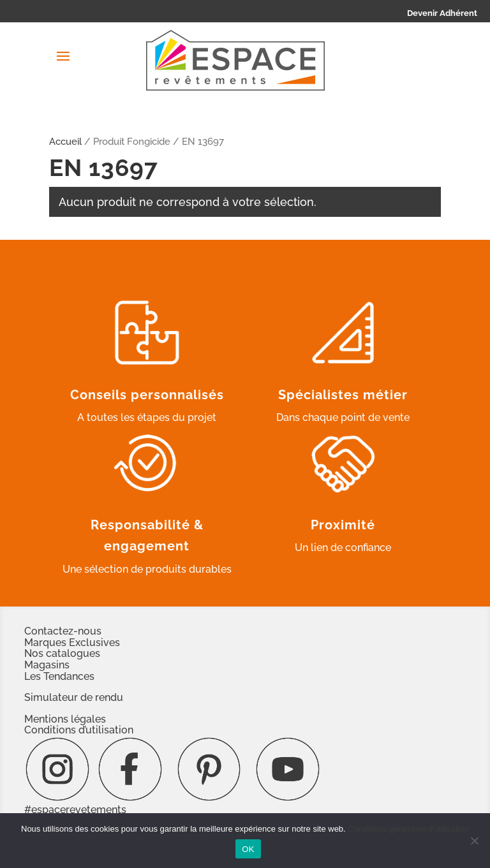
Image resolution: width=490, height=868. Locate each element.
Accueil (65, 141)
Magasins (47, 665)
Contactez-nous (62, 631)
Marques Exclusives (72, 642)
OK (248, 849)
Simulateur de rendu (73, 697)
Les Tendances (59, 676)
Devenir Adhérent (442, 13)
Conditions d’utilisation (78, 730)
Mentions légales (65, 719)
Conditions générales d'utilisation (408, 829)
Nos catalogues (62, 653)
